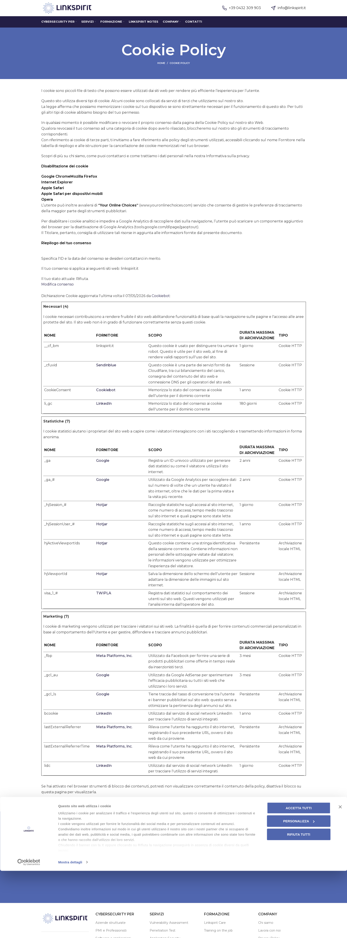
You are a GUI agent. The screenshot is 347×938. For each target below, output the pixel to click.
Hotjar (101, 512)
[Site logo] (69, 11)
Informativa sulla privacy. (228, 163)
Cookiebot (161, 303)
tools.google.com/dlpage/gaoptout (166, 234)
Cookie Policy (216, 129)
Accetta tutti (299, 875)
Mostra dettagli (70, 929)
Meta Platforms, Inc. (114, 662)
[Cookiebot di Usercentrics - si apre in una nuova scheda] (28, 929)
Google (102, 467)
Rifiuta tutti (298, 901)
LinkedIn (104, 410)
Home (161, 69)
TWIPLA (103, 600)
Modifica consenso (57, 291)
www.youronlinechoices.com (165, 212)
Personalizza (298, 888)
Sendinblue (106, 372)
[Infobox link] (241, 11)
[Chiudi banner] (340, 874)
